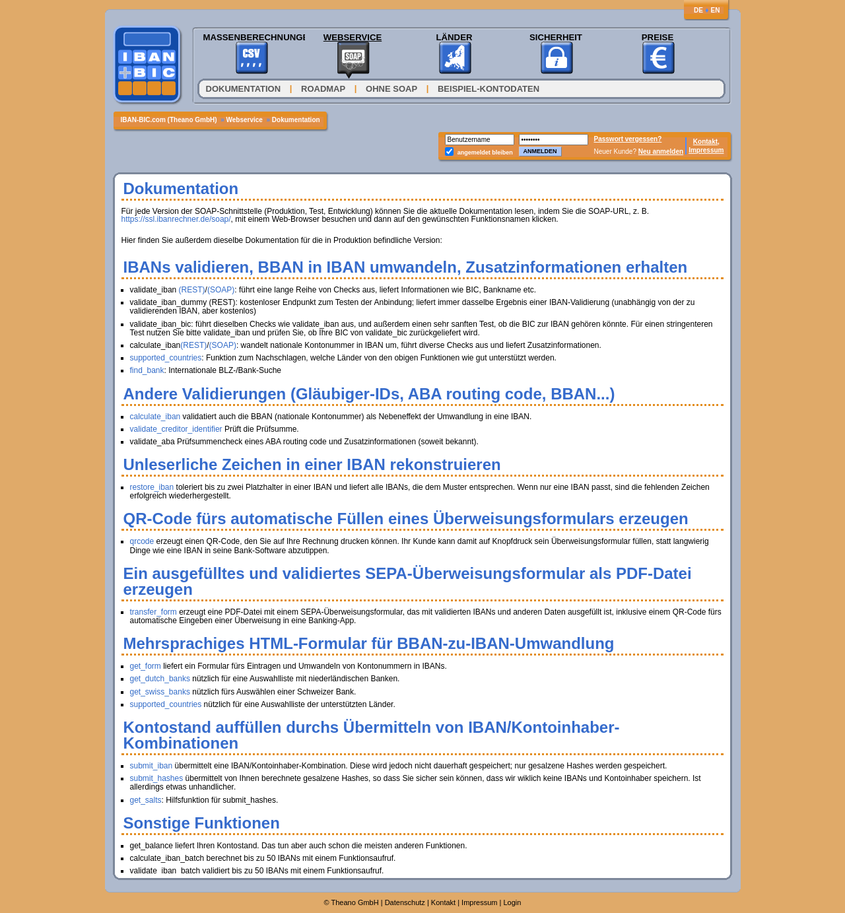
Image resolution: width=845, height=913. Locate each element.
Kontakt (443, 902)
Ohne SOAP (391, 89)
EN (715, 10)
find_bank (147, 370)
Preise (657, 37)
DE (698, 10)
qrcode (142, 541)
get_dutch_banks (160, 678)
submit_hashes (157, 778)
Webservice (352, 37)
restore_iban (152, 487)
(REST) (192, 289)
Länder (454, 37)
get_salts (146, 800)
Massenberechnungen (251, 37)
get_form (145, 666)
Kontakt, (706, 141)
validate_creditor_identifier (176, 429)
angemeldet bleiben (485, 152)
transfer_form (153, 612)
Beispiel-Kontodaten (488, 89)
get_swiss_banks (160, 691)
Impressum (706, 150)
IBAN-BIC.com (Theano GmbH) (170, 119)
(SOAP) (220, 289)
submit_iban (151, 765)
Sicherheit (555, 37)
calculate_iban (155, 416)
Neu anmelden (660, 151)
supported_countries (166, 357)
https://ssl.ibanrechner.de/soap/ (176, 219)
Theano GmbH (355, 902)
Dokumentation (244, 89)
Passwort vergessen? (628, 139)
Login (513, 902)
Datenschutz (405, 902)
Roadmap (323, 89)
